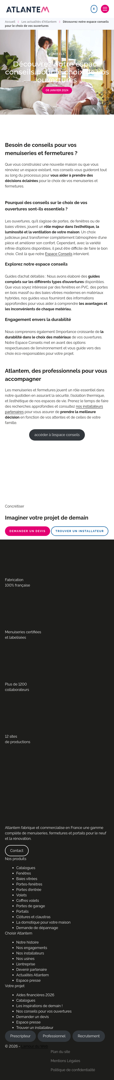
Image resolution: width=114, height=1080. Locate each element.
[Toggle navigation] (105, 9)
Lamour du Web (34, 1046)
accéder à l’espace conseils (57, 435)
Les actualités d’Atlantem (39, 21)
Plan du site (60, 1052)
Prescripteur (20, 1036)
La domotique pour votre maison (43, 922)
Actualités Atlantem (32, 975)
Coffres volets (27, 900)
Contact (16, 850)
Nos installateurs (30, 953)
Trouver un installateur (80, 531)
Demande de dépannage (37, 928)
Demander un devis (27, 531)
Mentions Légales (65, 1061)
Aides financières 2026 (35, 995)
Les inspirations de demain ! (39, 1006)
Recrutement (89, 1036)
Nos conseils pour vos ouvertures (44, 1011)
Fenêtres (23, 873)
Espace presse (28, 980)
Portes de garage (30, 906)
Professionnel (54, 1036)
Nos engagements (31, 948)
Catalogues (25, 868)
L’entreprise (25, 964)
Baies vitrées (26, 879)
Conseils (57, 54)
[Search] (94, 9)
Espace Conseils (58, 254)
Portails (22, 911)
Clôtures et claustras (33, 917)
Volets (21, 895)
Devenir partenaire (31, 969)
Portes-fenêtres (29, 884)
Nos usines (25, 959)
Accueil (10, 21)
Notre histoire (27, 942)
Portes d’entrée (28, 890)
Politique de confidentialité (73, 1070)
